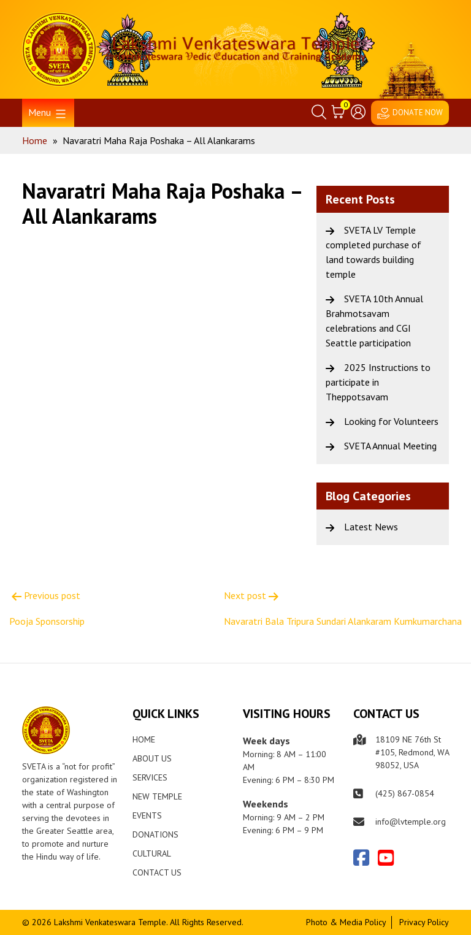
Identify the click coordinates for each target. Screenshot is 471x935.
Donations (155, 834)
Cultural (151, 853)
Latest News (371, 527)
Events (147, 815)
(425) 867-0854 (404, 793)
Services (149, 777)
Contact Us (157, 872)
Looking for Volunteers (391, 421)
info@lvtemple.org (410, 821)
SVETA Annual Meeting (390, 446)
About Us (152, 758)
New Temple (157, 796)
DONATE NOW (417, 112)
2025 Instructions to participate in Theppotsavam (378, 382)
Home (143, 739)
